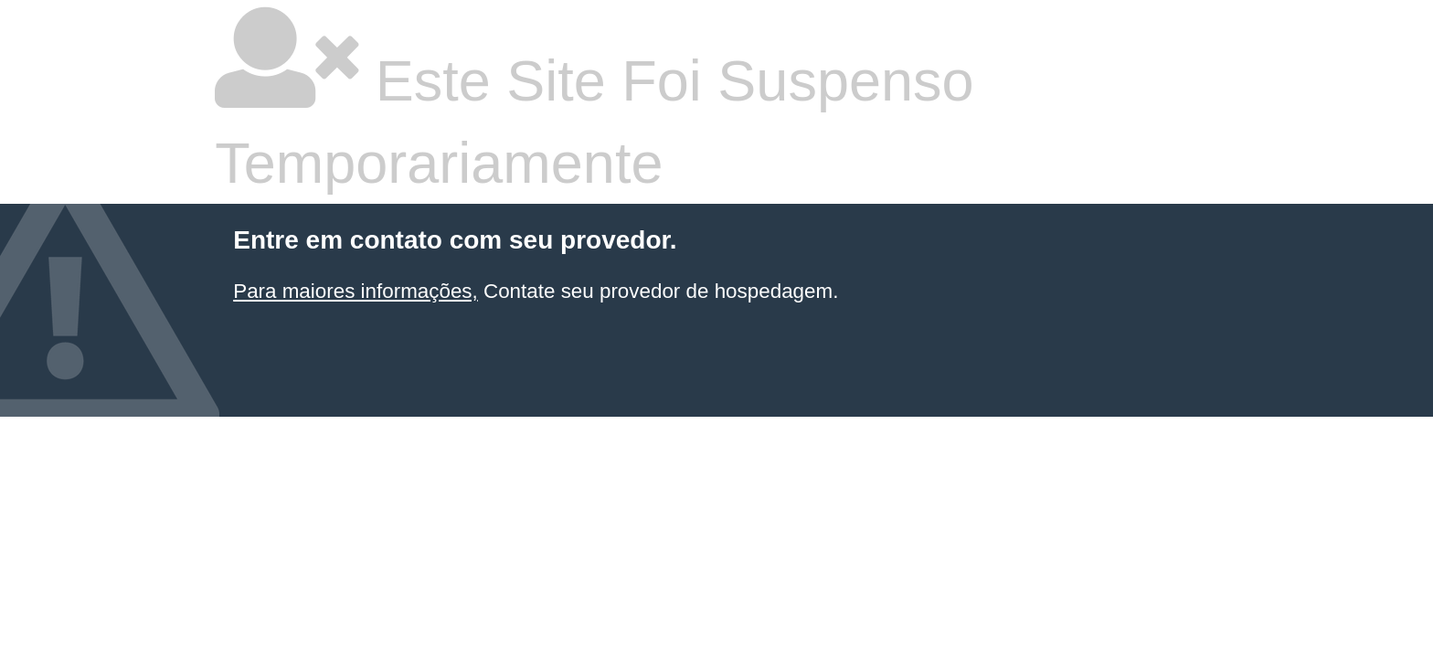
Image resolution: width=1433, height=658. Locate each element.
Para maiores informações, (355, 291)
